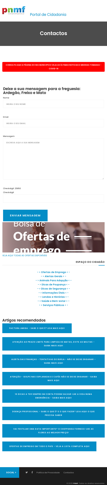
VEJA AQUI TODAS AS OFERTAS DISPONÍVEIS (24, 255)
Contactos (68, 472)
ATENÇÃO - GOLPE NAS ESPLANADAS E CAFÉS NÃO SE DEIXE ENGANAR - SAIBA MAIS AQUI (53, 378)
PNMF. (75, 483)
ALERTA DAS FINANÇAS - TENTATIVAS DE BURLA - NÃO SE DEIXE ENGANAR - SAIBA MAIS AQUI (53, 361)
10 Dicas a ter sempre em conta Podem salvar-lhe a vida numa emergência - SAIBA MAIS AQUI (53, 396)
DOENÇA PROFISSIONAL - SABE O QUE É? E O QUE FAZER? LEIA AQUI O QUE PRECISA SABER (53, 413)
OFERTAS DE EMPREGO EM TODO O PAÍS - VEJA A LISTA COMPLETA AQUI (49, 446)
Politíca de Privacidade (48, 472)
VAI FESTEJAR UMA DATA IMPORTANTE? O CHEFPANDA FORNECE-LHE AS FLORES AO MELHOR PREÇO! (53, 431)
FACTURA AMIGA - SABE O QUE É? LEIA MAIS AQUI (37, 328)
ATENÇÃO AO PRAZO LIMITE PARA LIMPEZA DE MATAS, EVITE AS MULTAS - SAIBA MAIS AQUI (53, 344)
